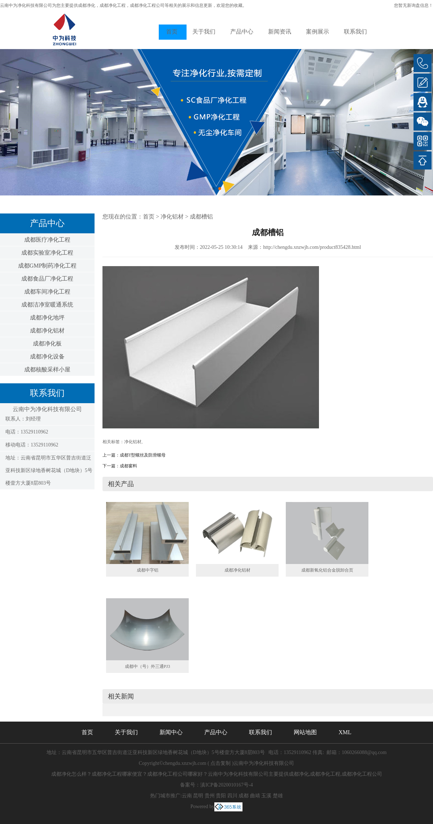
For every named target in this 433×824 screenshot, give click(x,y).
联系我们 (355, 31)
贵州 (210, 795)
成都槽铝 (201, 216)
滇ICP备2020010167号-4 (226, 785)
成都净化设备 (47, 356)
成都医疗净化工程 (47, 240)
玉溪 (266, 795)
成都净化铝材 (47, 330)
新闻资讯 (279, 31)
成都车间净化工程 (47, 291)
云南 (187, 795)
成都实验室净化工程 (47, 253)
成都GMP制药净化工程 (47, 266)
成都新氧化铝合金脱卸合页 (327, 570)
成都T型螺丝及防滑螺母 (143, 455)
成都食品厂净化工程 (47, 279)
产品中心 (241, 31)
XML (344, 732)
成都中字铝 (147, 570)
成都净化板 (47, 343)
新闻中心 (171, 732)
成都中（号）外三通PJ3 (147, 666)
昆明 (198, 795)
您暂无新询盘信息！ (413, 5)
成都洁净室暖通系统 (47, 304)
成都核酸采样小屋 (47, 369)
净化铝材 (172, 216)
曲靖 (255, 795)
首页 (172, 31)
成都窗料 (128, 465)
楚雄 (278, 795)
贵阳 (221, 795)
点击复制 (220, 763)
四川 (232, 795)
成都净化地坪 (47, 317)
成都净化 (86, 5)
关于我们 (203, 31)
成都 (244, 795)
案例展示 (317, 31)
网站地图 (305, 732)
